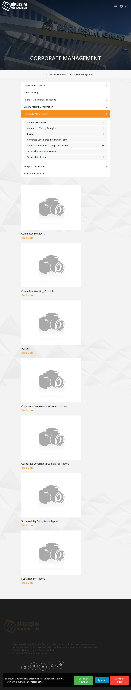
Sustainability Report (65, 157)
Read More (27, 237)
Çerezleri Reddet (119, 680)
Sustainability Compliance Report (65, 151)
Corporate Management (82, 74)
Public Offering (66, 92)
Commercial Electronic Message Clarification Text (29, 647)
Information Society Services (77, 644)
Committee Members (65, 122)
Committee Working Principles (65, 128)
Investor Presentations (66, 173)
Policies (65, 134)
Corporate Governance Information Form (65, 139)
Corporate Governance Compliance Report (65, 145)
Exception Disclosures (66, 166)
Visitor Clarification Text (38, 650)
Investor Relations (57, 74)
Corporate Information (66, 85)
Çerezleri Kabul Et (84, 680)
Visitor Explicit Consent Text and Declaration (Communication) (35, 644)
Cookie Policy (20, 650)
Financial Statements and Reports (66, 100)
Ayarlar (102, 680)
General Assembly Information (66, 107)
